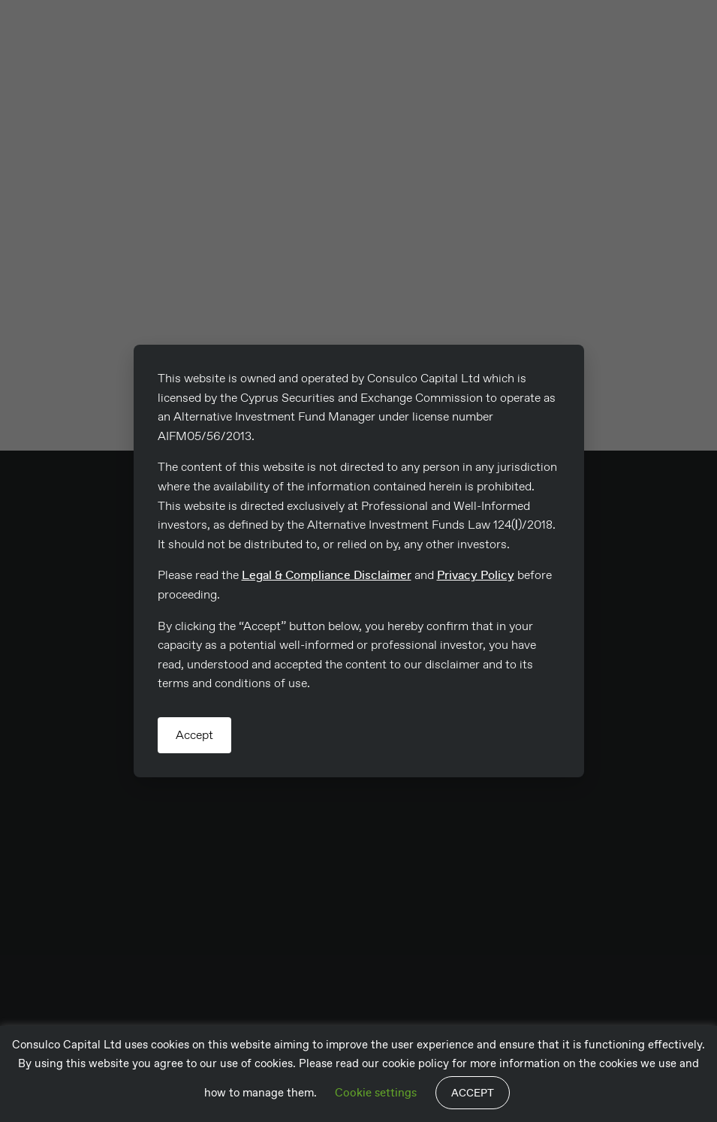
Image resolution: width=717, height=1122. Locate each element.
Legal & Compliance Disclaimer (326, 575)
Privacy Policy (475, 575)
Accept (194, 735)
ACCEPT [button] (472, 1092)
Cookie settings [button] (376, 1092)
